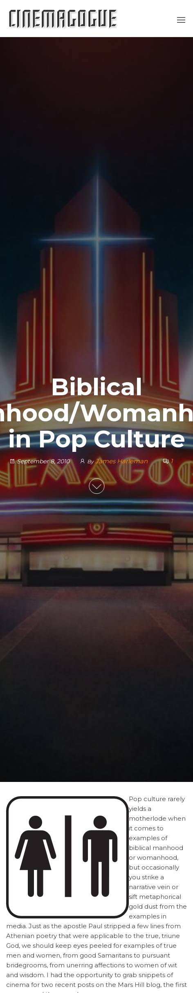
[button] (181, 20)
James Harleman (122, 461)
